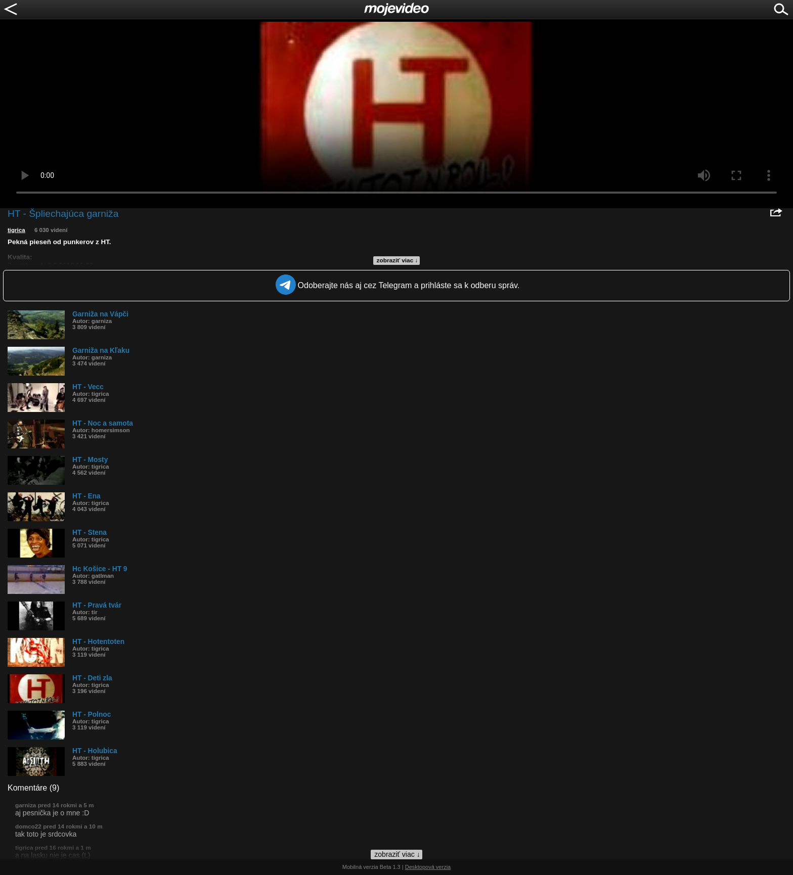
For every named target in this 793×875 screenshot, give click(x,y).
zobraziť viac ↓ (397, 260)
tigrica (16, 230)
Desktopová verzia (428, 867)
